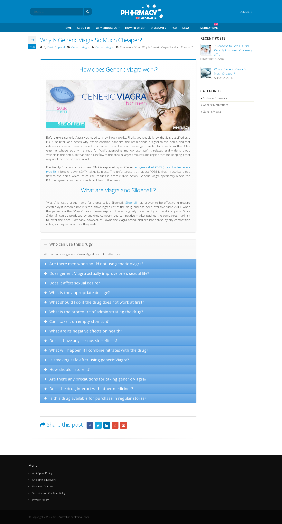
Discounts (158, 28)
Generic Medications (216, 105)
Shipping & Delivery (44, 479)
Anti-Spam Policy (42, 473)
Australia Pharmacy (215, 98)
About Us (83, 28)
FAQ (174, 28)
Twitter (98, 425)
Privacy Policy (40, 499)
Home (67, 28)
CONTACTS (246, 12)
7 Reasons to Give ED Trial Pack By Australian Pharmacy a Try (233, 50)
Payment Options (42, 486)
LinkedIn (106, 425)
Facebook (90, 425)
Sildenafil (131, 202)
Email (123, 425)
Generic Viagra (80, 47)
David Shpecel (56, 47)
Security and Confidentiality (48, 493)
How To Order (135, 28)
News (186, 28)
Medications (209, 26)
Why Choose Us (106, 28)
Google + (115, 425)
